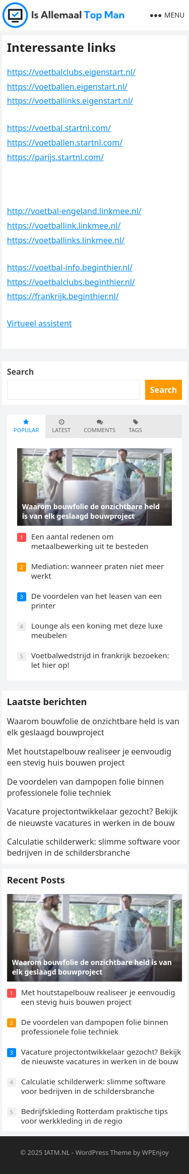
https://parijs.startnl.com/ (55, 157)
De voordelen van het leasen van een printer (96, 601)
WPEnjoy (155, 1152)
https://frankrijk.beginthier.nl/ (63, 296)
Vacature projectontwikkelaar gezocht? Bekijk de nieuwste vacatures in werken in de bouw (92, 817)
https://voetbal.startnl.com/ (59, 127)
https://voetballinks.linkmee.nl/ (65, 240)
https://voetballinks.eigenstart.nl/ (70, 100)
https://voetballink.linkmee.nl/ (64, 225)
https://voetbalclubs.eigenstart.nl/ (71, 72)
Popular (26, 426)
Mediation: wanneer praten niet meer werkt (97, 571)
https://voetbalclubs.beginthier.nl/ (71, 282)
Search (20, 371)
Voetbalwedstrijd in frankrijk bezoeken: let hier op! (100, 660)
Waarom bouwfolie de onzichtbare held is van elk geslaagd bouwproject (93, 727)
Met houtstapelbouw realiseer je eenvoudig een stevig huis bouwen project (89, 757)
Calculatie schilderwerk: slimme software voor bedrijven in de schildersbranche (93, 847)
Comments (99, 426)
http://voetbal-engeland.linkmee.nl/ (74, 211)
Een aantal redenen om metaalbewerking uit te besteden (90, 541)
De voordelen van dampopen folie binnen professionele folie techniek (85, 787)
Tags (135, 426)
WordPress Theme (104, 1152)
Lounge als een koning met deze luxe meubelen (97, 630)
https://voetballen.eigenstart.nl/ (67, 86)
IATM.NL (57, 1152)
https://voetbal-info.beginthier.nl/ (70, 267)
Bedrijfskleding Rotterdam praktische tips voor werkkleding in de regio (94, 1116)
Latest (61, 426)
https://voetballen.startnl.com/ (64, 142)
